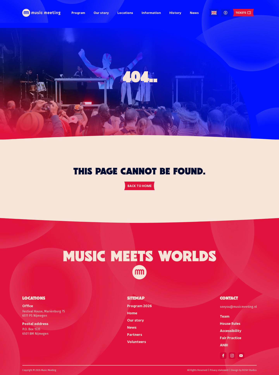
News (194, 13)
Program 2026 (139, 305)
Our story (101, 13)
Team (224, 316)
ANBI (224, 345)
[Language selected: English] (214, 12)
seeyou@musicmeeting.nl (238, 307)
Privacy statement (219, 370)
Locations (125, 13)
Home (132, 313)
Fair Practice (230, 337)
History (175, 13)
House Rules (230, 323)
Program (78, 13)
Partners (134, 334)
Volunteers (136, 341)
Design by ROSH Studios (244, 370)
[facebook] (223, 355)
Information (151, 13)
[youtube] (241, 355)
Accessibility (230, 330)
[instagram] (232, 355)
